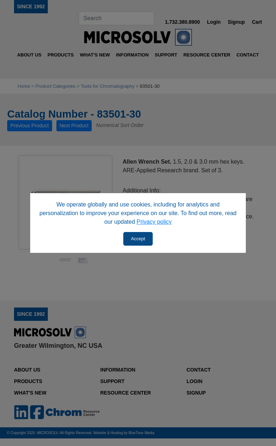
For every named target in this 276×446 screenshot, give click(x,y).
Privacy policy (154, 222)
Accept (138, 238)
